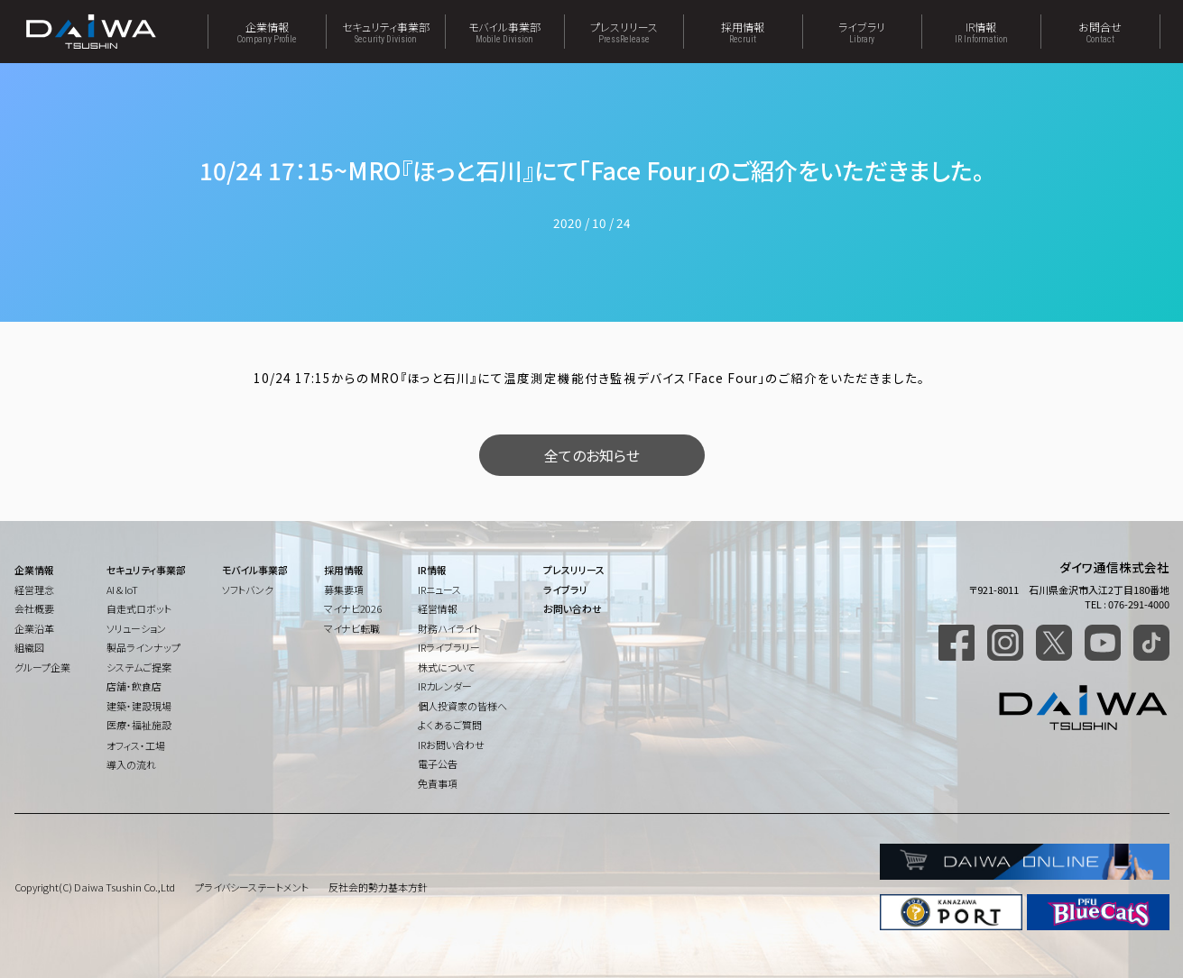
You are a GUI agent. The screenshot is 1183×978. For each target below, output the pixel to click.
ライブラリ (862, 31)
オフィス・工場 (135, 745)
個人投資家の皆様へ (462, 706)
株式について (446, 667)
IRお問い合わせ (451, 744)
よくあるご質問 (450, 725)
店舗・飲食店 (134, 686)
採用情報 (743, 31)
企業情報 (267, 31)
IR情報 (981, 31)
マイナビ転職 (352, 628)
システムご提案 (138, 667)
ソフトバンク (247, 589)
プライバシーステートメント (252, 887)
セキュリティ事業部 (385, 31)
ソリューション (136, 628)
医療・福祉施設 (138, 725)
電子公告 (437, 763)
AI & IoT (122, 589)
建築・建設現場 (138, 706)
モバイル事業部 (505, 31)
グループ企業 (42, 667)
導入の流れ (131, 764)
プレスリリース (624, 31)
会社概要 (34, 608)
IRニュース (439, 589)
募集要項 (344, 589)
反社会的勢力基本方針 (378, 887)
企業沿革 (34, 628)
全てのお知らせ (592, 455)
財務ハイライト (449, 628)
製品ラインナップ (143, 647)
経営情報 (437, 608)
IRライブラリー (449, 647)
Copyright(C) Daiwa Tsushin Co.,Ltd (94, 887)
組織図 (29, 647)
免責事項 (437, 783)
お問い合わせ (572, 608)
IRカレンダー (445, 686)
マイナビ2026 (353, 608)
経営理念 (34, 589)
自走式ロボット (138, 608)
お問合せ (1100, 31)
